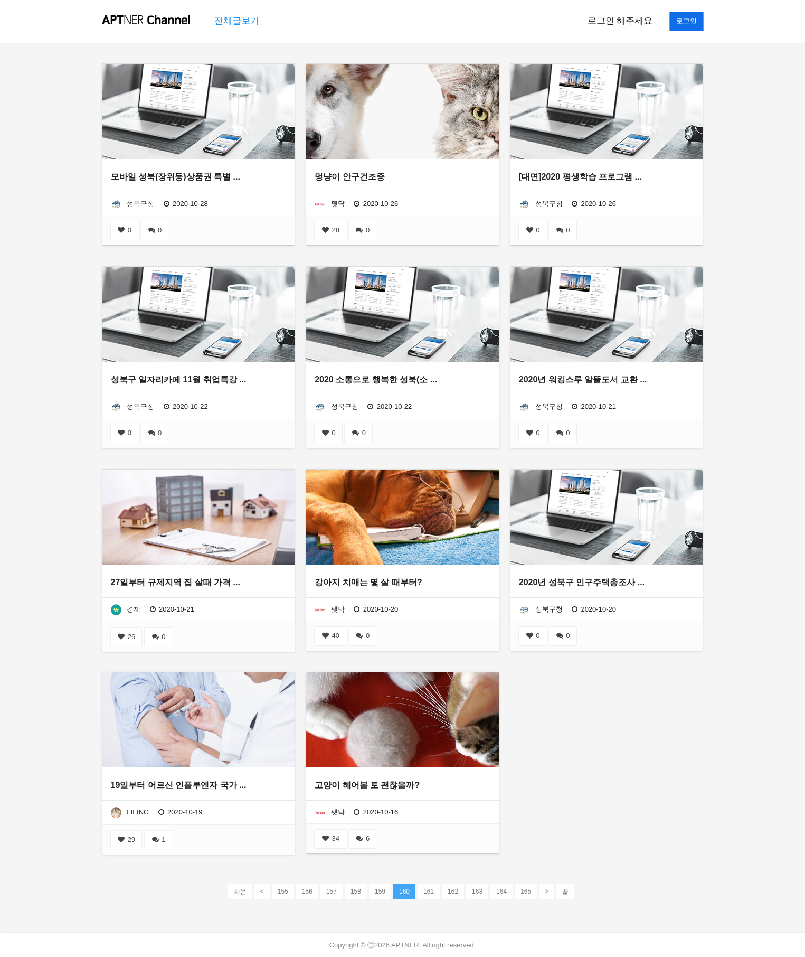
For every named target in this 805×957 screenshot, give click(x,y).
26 (126, 637)
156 (307, 891)
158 (356, 891)
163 (477, 891)
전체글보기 (236, 21)
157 (331, 891)
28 (330, 230)
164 (501, 891)
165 (525, 891)
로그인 (686, 21)
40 (330, 636)
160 (404, 891)
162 (453, 891)
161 (428, 891)
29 (126, 839)
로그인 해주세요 (620, 21)
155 (283, 891)
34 (330, 838)
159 (380, 891)
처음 (240, 891)
